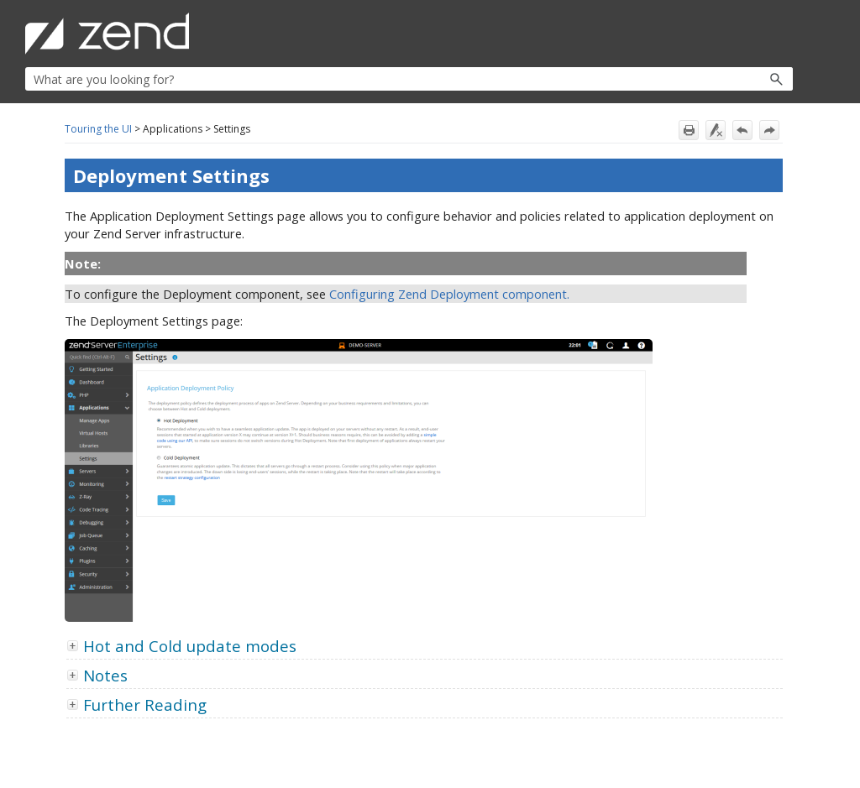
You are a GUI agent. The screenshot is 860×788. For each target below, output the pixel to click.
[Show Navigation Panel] (783, 33)
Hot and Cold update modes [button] (183, 645)
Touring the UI (98, 129)
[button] (740, 79)
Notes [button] (99, 675)
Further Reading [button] (138, 704)
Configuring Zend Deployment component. (449, 293)
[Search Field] (409, 79)
